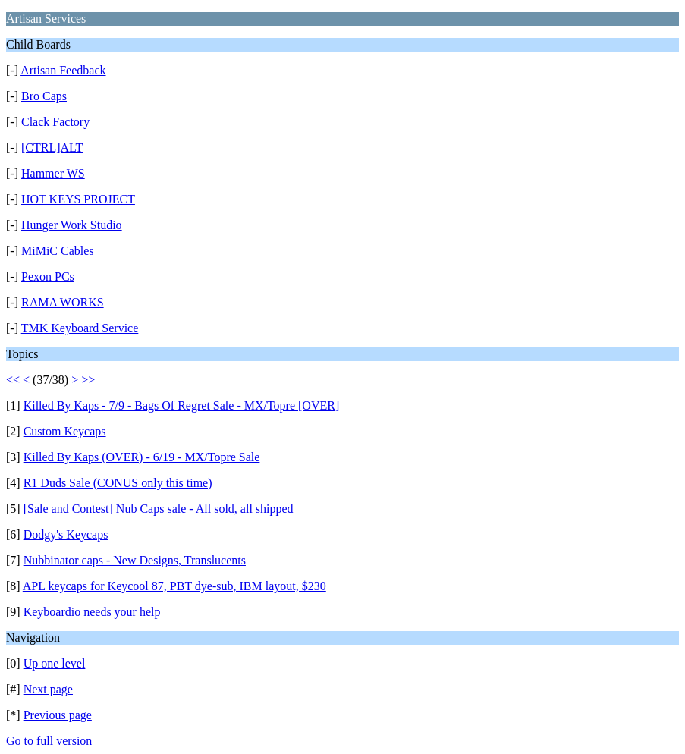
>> (88, 379)
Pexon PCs (47, 276)
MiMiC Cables (57, 250)
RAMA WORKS (62, 302)
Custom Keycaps (65, 431)
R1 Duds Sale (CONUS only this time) (118, 482)
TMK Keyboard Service (80, 328)
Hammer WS (53, 173)
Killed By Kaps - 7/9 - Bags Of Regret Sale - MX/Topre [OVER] (182, 405)
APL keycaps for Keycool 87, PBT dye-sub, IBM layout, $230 (174, 586)
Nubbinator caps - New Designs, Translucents (135, 560)
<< (13, 379)
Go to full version (49, 740)
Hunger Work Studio (71, 224)
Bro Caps (44, 96)
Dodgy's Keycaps (66, 534)
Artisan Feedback (62, 70)
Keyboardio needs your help (92, 611)
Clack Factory (55, 121)
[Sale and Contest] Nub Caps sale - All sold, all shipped (159, 508)
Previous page (58, 714)
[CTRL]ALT (52, 147)
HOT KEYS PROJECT (78, 199)
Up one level (55, 663)
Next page (48, 689)
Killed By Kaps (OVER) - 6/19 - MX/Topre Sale (142, 457)
